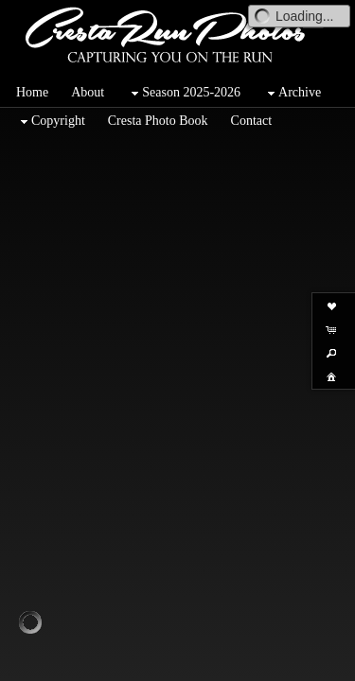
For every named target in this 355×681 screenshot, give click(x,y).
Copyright (50, 122)
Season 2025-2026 (183, 93)
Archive (292, 93)
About (87, 92)
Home (32, 92)
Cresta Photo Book (158, 121)
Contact (252, 121)
